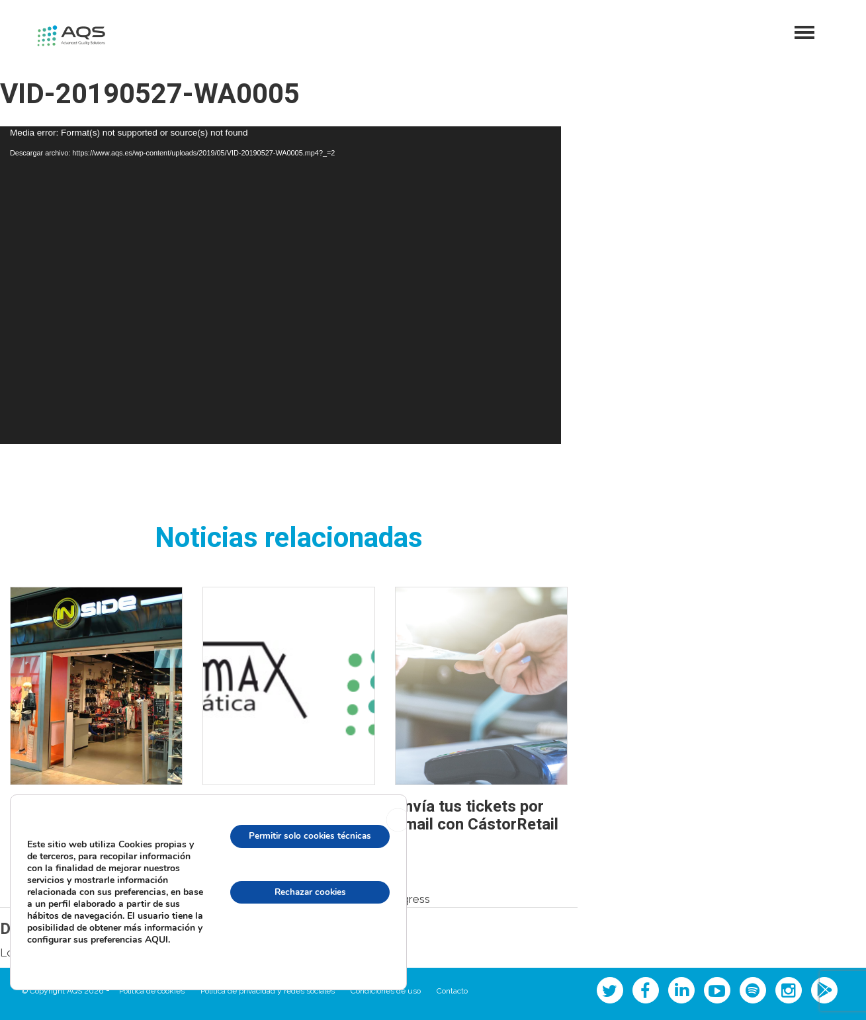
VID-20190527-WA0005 (150, 94)
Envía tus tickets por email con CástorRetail (476, 815)
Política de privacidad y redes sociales (267, 991)
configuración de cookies (306, 947)
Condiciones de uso (386, 991)
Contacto (452, 991)
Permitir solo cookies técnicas (306, 834)
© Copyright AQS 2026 (62, 991)
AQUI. (94, 944)
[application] (280, 285)
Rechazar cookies (306, 890)
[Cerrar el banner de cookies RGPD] (398, 817)
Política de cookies (152, 991)
